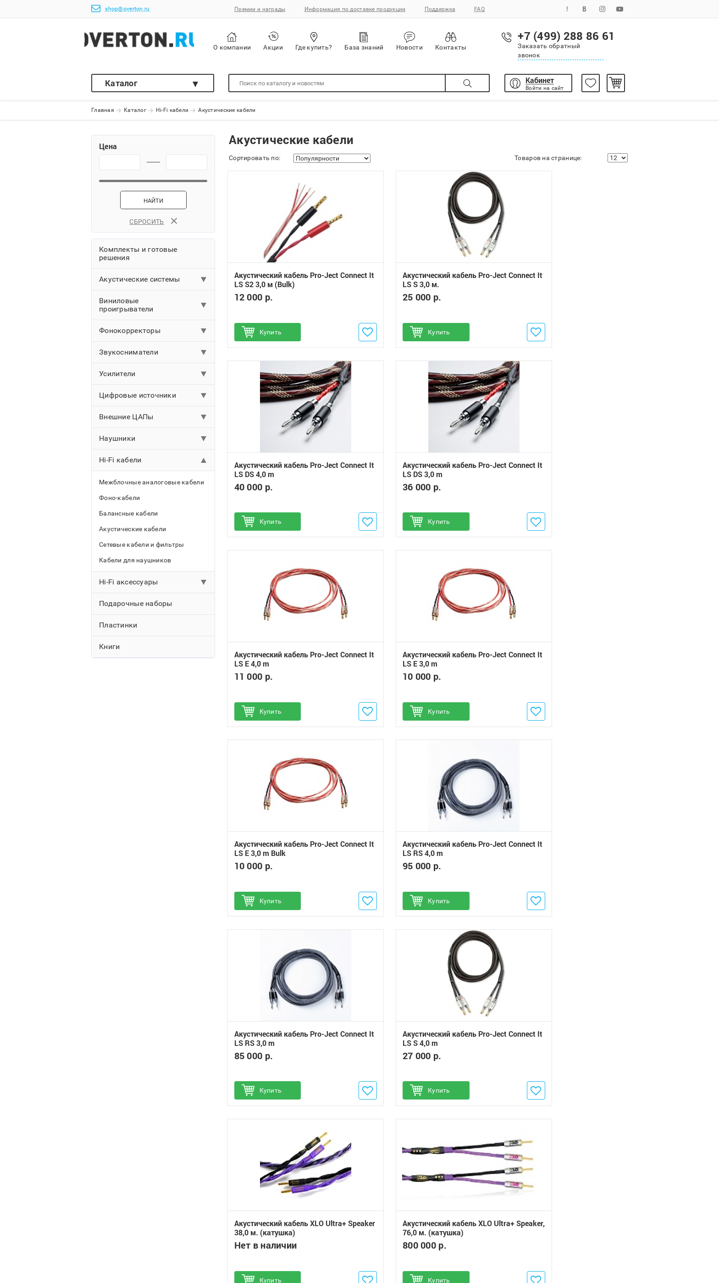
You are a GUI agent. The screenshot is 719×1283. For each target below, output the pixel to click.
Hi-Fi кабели (172, 110)
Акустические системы (139, 282)
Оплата (103, 1205)
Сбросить (153, 224)
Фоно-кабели (119, 501)
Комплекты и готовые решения (138, 256)
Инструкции (234, 1246)
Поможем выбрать (120, 1233)
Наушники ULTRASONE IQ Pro (424, 1020)
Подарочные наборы (135, 606)
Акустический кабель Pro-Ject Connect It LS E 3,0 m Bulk (288, 663)
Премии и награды (259, 9)
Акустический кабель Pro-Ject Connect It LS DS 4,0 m (563, 283)
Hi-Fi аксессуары (128, 585)
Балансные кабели (128, 516)
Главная (102, 110)
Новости (430, 41)
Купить (272, 335)
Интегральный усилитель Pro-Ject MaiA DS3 (563, 1020)
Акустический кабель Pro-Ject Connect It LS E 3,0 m (563, 473)
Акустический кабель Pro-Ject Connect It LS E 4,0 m (425, 473)
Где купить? (334, 41)
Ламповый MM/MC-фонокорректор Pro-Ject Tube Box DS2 (427, 979)
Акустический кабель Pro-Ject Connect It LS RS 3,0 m (563, 663)
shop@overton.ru (120, 8)
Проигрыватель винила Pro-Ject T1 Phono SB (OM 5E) (287, 979)
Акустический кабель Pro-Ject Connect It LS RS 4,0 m (425, 663)
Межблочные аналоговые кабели (151, 485)
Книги (109, 649)
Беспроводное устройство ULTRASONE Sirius (423, 1061)
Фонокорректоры (129, 333)
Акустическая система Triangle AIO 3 (565, 979)
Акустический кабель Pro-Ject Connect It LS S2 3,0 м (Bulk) (288, 283)
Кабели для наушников (135, 563)
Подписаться (580, 1129)
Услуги (226, 1233)
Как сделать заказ (120, 1191)
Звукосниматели (128, 355)
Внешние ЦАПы (126, 420)
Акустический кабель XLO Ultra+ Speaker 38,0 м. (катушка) (418, 857)
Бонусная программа (248, 1219)
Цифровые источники (137, 398)
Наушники (117, 441)
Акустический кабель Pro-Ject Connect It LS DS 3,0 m (288, 473)
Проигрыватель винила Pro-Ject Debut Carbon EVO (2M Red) (285, 1021)
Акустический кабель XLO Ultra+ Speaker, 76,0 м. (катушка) (555, 857)
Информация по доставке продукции (355, 9)
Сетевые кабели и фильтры (141, 547)
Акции (294, 41)
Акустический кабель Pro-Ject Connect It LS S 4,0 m (288, 852)
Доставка (106, 1219)
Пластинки (118, 628)
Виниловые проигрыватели (126, 308)
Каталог (121, 83)
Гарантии (229, 1191)
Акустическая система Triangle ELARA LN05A (558, 1061)
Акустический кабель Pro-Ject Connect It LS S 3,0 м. (425, 283)
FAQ (479, 9)
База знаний (384, 41)
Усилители (117, 376)
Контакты (471, 41)
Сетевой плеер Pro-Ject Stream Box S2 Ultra (287, 1062)
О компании (253, 41)
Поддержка (440, 9)
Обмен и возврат (241, 1205)
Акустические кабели (132, 532)
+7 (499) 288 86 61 (408, 1191)
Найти (153, 203)
